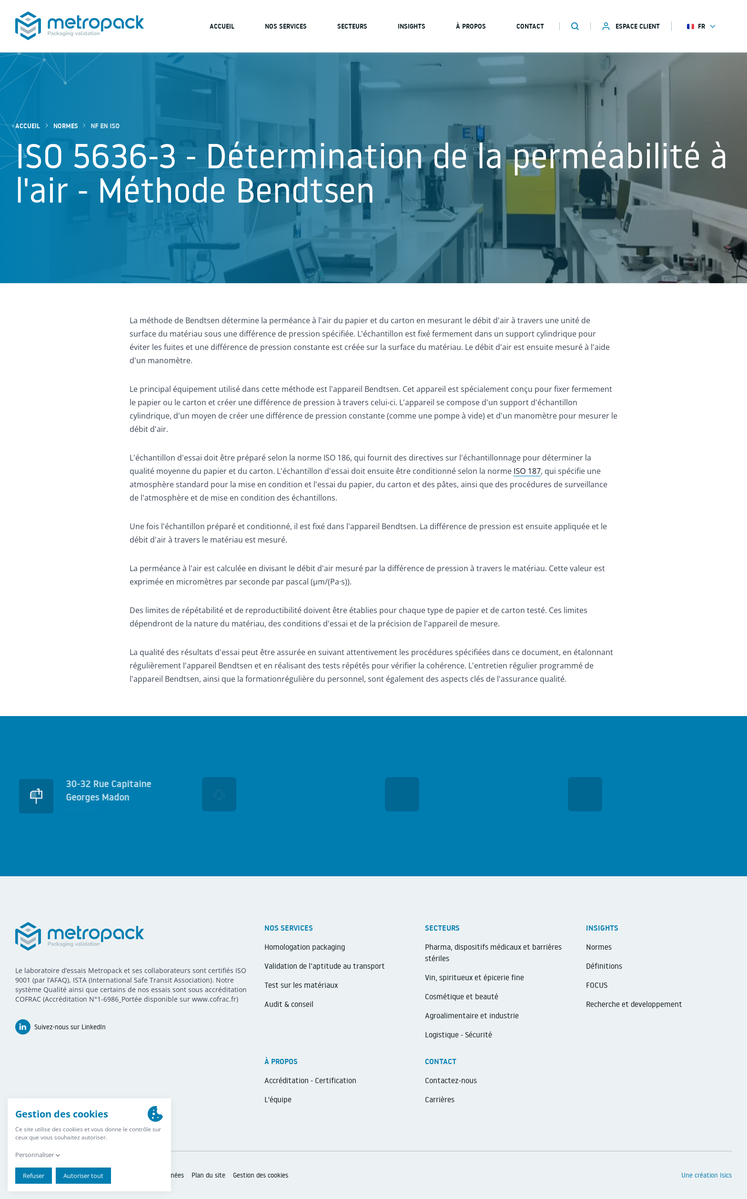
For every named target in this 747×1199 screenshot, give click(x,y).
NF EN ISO (100, 126)
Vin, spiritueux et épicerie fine (474, 977)
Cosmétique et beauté (461, 996)
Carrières (439, 1099)
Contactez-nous (451, 1080)
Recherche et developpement (634, 1004)
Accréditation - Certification (310, 1080)
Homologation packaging (304, 947)
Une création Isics (706, 1175)
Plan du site (208, 1175)
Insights (411, 26)
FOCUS (596, 985)
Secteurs (352, 26)
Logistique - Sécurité (458, 1034)
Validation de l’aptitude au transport (324, 966)
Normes (65, 126)
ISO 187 (527, 471)
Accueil (27, 126)
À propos (471, 26)
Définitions (604, 966)
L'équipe (278, 1099)
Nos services (286, 26)
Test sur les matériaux (301, 985)
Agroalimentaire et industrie (472, 1015)
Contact (530, 26)
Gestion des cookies (260, 1175)
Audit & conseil (288, 1004)
